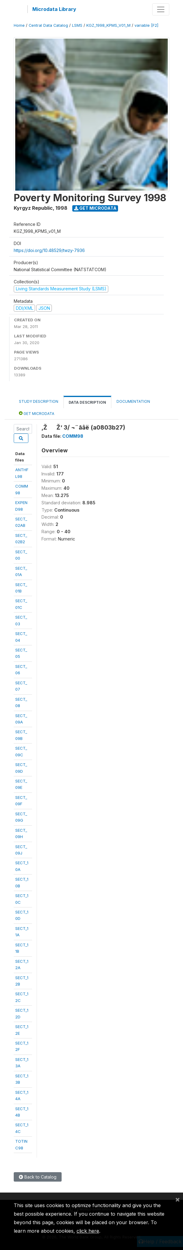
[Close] (177, 1199)
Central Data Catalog (48, 25)
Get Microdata (95, 208)
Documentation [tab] (133, 401)
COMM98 (72, 436)
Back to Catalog (37, 1176)
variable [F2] (146, 25)
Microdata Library (54, 9)
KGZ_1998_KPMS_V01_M (108, 25)
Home (19, 25)
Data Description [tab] (87, 402)
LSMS (77, 25)
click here (88, 1231)
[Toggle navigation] (160, 9)
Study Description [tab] (38, 401)
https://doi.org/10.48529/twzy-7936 (49, 250)
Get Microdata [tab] (36, 413)
